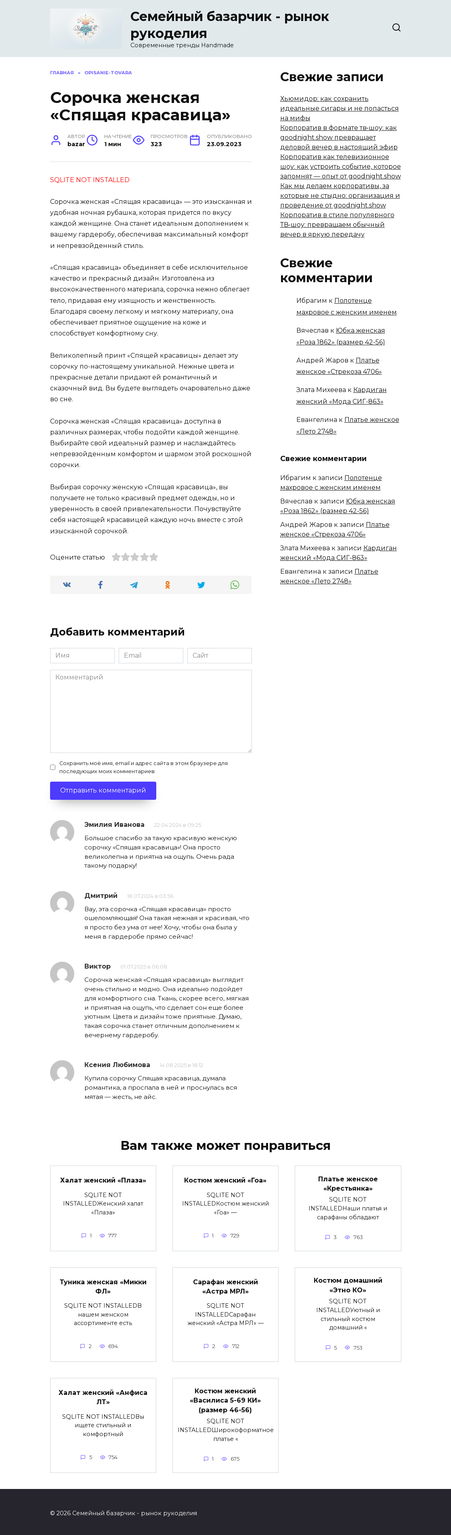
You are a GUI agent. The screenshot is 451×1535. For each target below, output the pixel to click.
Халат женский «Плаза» (103, 1180)
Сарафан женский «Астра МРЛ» (225, 1285)
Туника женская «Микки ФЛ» (103, 1285)
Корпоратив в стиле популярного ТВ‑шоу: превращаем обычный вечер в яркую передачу (337, 224)
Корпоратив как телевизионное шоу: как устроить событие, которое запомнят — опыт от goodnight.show (340, 166)
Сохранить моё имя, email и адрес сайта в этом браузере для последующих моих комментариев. (143, 767)
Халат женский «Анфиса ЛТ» (103, 1394)
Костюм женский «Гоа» (225, 1180)
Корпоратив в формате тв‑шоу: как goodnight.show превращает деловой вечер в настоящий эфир (339, 137)
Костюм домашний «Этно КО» (348, 1283)
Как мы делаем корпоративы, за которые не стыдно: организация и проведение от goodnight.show (340, 195)
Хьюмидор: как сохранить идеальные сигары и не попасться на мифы (339, 108)
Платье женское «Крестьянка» (348, 1182)
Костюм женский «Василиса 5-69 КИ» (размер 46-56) (225, 1398)
